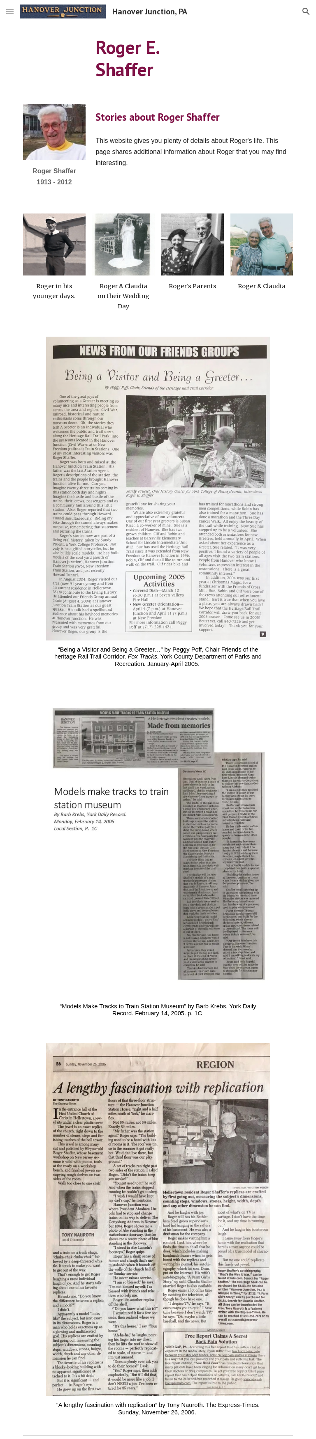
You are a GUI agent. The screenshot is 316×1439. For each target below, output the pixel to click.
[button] (10, 11)
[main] (157, 58)
